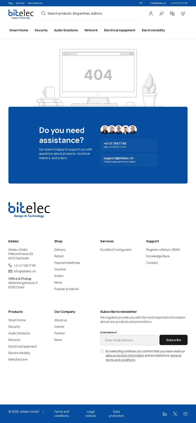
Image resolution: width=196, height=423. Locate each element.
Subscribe (173, 340)
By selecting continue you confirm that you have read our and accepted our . (145, 355)
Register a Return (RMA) (163, 249)
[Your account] (150, 13)
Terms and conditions (61, 413)
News (58, 282)
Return (59, 256)
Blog (10, 3)
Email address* (108, 332)
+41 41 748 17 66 (179, 3)
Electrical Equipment (22, 346)
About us (60, 320)
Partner (59, 333)
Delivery (60, 249)
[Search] (43, 13)
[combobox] (95, 13)
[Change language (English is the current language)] (142, 3)
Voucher (60, 269)
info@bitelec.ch (158, 3)
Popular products (66, 289)
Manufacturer (35, 3)
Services (20, 3)
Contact (152, 263)
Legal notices (90, 413)
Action (58, 276)
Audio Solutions (19, 333)
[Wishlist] (161, 13)
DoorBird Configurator (116, 249)
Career (59, 326)
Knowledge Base (158, 256)
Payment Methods (67, 263)
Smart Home (17, 320)
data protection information (125, 355)
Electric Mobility (19, 353)
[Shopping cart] (183, 13)
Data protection (116, 413)
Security (14, 326)
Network (14, 340)
